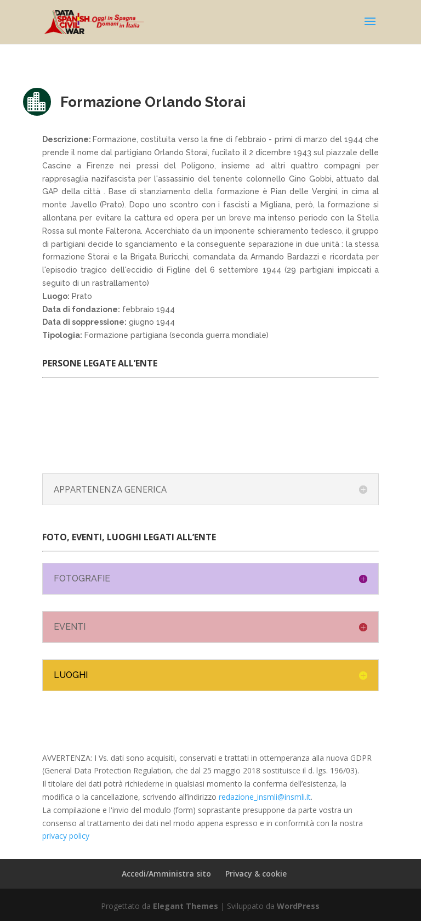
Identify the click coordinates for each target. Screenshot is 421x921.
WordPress (298, 906)
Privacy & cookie (256, 873)
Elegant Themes (185, 906)
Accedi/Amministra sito (166, 873)
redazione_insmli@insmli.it (265, 797)
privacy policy (65, 835)
